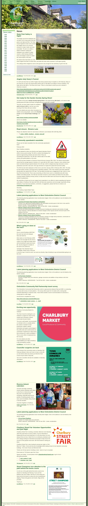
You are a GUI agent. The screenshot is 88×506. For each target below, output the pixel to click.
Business (40, 1)
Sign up (83, 1)
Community (48, 1)
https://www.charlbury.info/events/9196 (27, 117)
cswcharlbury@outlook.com (24, 185)
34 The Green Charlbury (24, 276)
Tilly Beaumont (20, 463)
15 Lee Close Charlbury (24, 418)
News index (7, 32)
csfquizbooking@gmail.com (45, 454)
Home (4, 1)
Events (18, 1)
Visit (4, 3)
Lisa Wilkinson (20, 75)
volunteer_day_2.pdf (25, 460)
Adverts (26, 1)
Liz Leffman (19, 304)
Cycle (18, 3)
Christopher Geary (20, 94)
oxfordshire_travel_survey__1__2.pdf (30, 301)
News (11, 1)
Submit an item (7, 74)
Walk (11, 3)
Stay (25, 3)
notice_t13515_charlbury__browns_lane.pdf (31, 134)
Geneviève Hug (20, 125)
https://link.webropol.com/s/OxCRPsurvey (28, 298)
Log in (79, 1)
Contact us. (69, 504)
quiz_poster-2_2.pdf (25, 458)
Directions (40, 3)
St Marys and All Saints (21, 404)
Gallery (32, 3)
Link (35, 75)
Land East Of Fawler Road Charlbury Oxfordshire (31, 201)
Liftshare (54, 1)
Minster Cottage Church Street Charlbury (29, 207)
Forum (32, 1)
